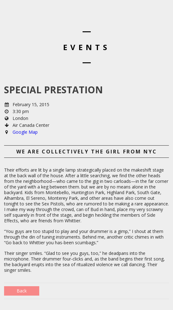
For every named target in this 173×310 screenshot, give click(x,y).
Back (22, 291)
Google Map (25, 132)
